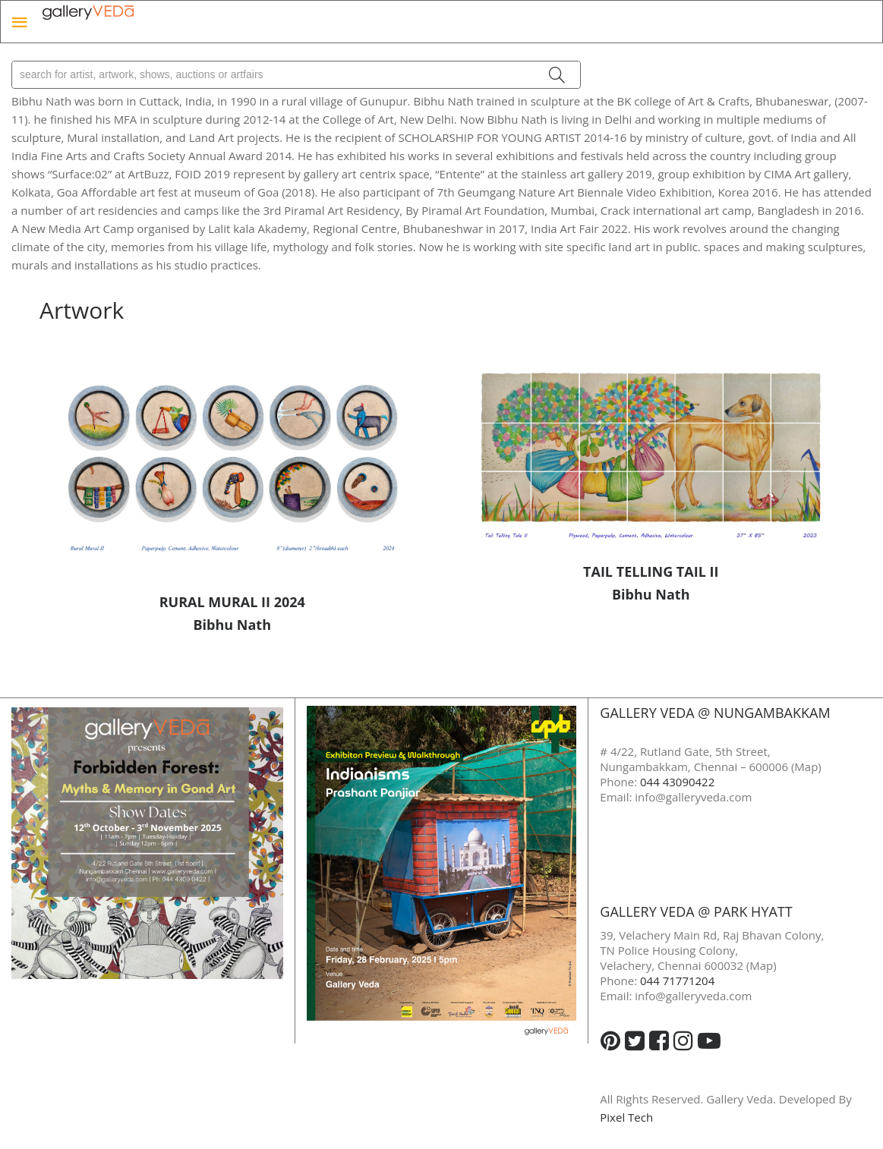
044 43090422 (677, 781)
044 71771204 (677, 980)
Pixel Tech (626, 1117)
